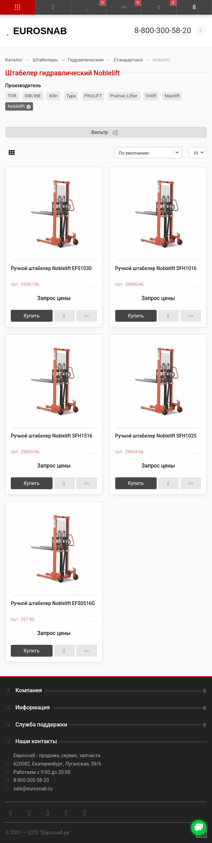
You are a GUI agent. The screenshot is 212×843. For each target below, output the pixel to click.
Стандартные (128, 59)
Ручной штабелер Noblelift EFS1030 (51, 268)
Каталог (14, 59)
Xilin (53, 95)
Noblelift (16, 106)
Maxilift (172, 95)
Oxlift (151, 95)
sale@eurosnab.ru (33, 788)
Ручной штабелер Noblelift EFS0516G (53, 603)
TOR (12, 95)
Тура (71, 95)
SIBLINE (33, 95)
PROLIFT (93, 95)
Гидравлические (86, 59)
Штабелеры (45, 59)
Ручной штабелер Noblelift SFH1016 (156, 268)
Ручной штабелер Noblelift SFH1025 (156, 436)
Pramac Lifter (124, 95)
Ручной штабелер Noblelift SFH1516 (51, 436)
